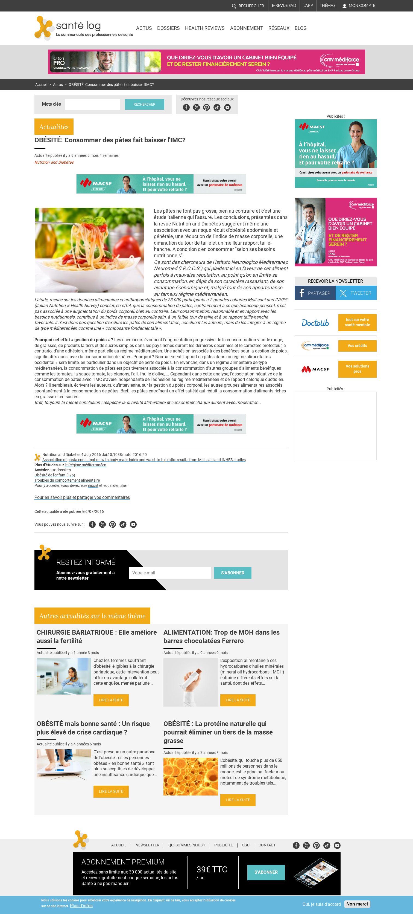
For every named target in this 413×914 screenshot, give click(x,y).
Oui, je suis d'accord (322, 904)
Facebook (187, 106)
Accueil (41, 84)
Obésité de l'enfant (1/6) (54, 475)
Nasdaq (331, 24)
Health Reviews (205, 28)
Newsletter (147, 845)
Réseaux (278, 28)
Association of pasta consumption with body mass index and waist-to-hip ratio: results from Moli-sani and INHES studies (144, 460)
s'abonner (266, 872)
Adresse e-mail (144, 563)
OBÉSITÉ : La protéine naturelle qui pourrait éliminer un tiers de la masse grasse (218, 732)
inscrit (93, 485)
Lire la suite (111, 700)
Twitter (197, 106)
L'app (308, 5)
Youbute (228, 106)
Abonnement (246, 28)
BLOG (301, 28)
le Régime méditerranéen (85, 465)
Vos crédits (357, 345)
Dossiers (168, 28)
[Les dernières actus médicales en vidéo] (336, 458)
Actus (144, 28)
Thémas (327, 5)
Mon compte (362, 5)
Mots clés (51, 104)
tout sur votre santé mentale (357, 322)
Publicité (223, 845)
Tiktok (217, 106)
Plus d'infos (81, 905)
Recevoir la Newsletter (335, 281)
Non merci (357, 904)
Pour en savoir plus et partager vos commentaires (82, 497)
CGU (246, 845)
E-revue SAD (284, 5)
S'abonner (232, 572)
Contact (267, 845)
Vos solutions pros (357, 369)
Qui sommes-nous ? (186, 845)
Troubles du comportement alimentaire (67, 480)
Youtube (133, 523)
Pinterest (207, 106)
